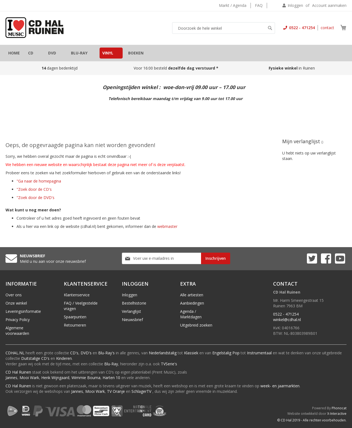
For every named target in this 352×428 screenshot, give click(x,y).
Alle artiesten (191, 294)
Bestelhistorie (134, 303)
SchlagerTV (141, 391)
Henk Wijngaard (55, 377)
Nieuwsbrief (132, 319)
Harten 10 (111, 377)
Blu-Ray (111, 363)
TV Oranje (116, 391)
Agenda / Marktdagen (191, 314)
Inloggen (295, 5)
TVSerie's (169, 363)
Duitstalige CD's (35, 358)
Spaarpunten (75, 316)
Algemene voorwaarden (17, 330)
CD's (74, 352)
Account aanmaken (329, 5)
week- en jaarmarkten (279, 385)
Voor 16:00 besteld (176, 68)
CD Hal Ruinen (18, 372)
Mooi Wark (29, 377)
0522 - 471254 (301, 27)
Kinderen (64, 358)
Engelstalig (221, 352)
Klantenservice (77, 294)
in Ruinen (292, 68)
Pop (236, 352)
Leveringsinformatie (23, 311)
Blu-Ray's (106, 352)
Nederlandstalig (163, 352)
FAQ (259, 5)
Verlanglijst (131, 311)
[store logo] (35, 27)
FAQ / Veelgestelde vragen (81, 305)
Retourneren (75, 325)
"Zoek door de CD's (34, 189)
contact (327, 27)
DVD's (86, 352)
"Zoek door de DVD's (35, 197)
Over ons (14, 294)
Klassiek (191, 352)
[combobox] (223, 28)
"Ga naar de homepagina (38, 181)
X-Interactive (336, 413)
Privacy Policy (18, 319)
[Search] (270, 28)
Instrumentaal (259, 352)
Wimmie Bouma (86, 377)
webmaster (167, 226)
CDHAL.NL (15, 352)
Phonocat (339, 408)
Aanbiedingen (192, 303)
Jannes (11, 377)
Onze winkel (16, 303)
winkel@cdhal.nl (287, 319)
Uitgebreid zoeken (196, 325)
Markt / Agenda (232, 5)
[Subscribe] (215, 258)
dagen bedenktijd (60, 68)
